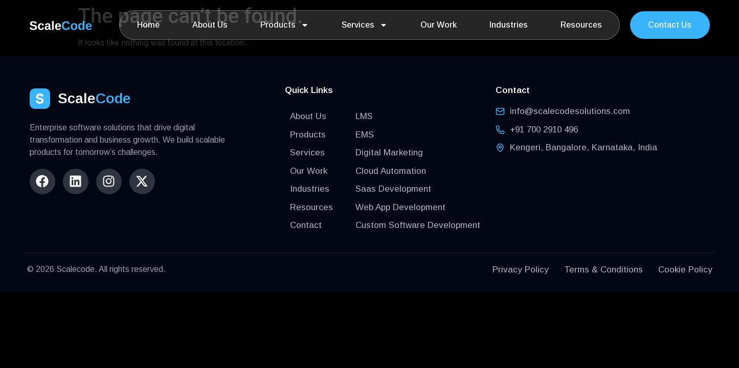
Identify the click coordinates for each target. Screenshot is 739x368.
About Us (210, 24)
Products (284, 25)
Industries (508, 24)
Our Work (438, 24)
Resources (581, 24)
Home (148, 24)
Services (365, 25)
